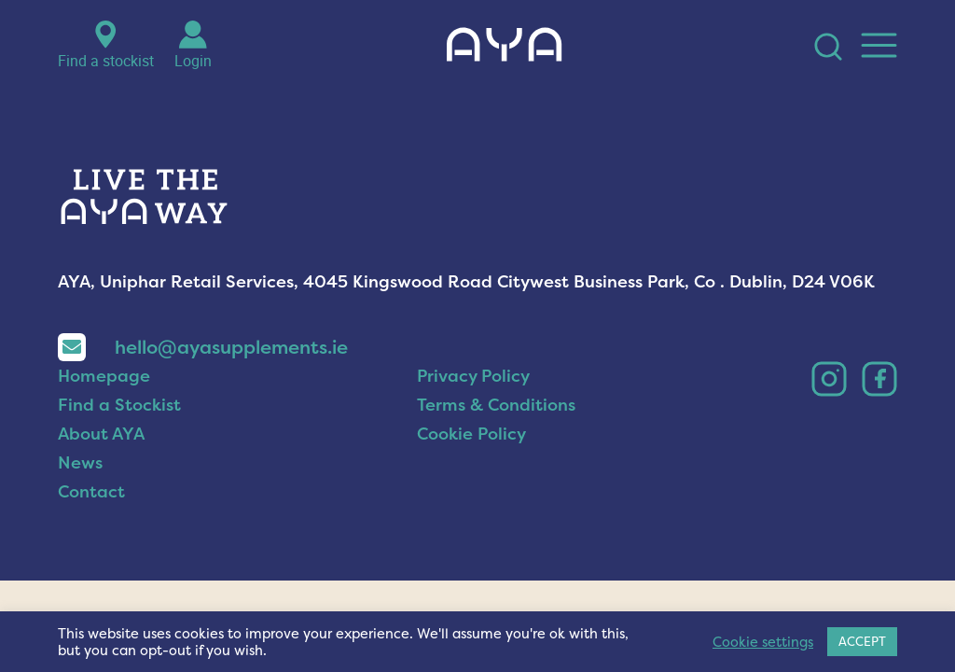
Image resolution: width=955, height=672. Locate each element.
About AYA (101, 466)
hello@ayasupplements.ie (203, 379)
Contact (91, 524)
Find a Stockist (119, 437)
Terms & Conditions (496, 437)
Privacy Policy (473, 408)
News (80, 495)
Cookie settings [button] (763, 642)
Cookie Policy (471, 466)
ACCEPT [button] (862, 641)
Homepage (104, 408)
